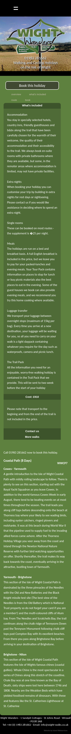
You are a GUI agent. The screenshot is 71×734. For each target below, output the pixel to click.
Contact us (32, 431)
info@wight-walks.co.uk (54, 724)
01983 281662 (35, 58)
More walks (32, 436)
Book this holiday (32, 85)
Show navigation (15, 8)
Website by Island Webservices (55, 730)
